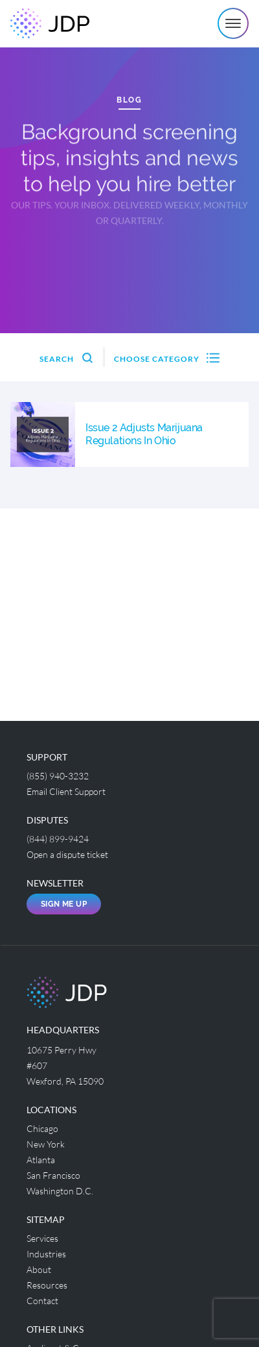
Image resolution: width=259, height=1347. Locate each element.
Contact (42, 1300)
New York (46, 1144)
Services (42, 1238)
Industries (46, 1253)
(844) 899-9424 (58, 838)
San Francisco (53, 1175)
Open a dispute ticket (67, 854)
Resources (47, 1284)
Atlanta (41, 1159)
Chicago (42, 1128)
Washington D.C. (60, 1190)
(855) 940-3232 (58, 775)
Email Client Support (66, 791)
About (39, 1269)
